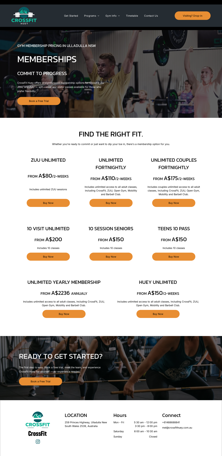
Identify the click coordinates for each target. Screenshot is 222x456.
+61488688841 (171, 414)
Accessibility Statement (126, 453)
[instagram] (37, 434)
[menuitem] (71, 11)
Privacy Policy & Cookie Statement (100, 453)
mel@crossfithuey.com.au (177, 419)
